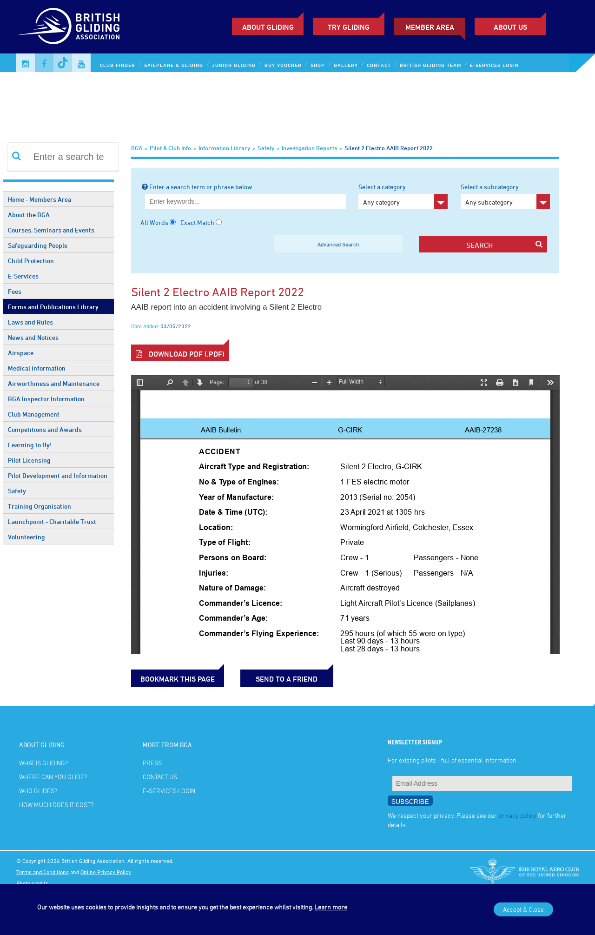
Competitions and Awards (45, 429)
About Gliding (268, 27)
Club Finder (117, 65)
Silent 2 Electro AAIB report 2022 (388, 148)
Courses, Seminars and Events (51, 230)
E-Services (23, 276)
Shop (318, 65)
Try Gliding (349, 27)
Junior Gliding (234, 65)
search (504, 244)
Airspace (20, 353)
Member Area (429, 27)
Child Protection (31, 261)
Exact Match (197, 222)
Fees (14, 291)
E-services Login (494, 65)
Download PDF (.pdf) (180, 354)
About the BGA (29, 215)
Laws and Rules (30, 322)
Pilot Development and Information (57, 475)
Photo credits (32, 883)
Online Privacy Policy (105, 872)
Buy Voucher (283, 65)
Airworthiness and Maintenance (53, 383)
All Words (154, 222)
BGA (136, 148)
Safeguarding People (37, 245)
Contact (379, 65)
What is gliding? (43, 763)
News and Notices (33, 337)
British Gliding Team (430, 65)
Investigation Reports (309, 148)
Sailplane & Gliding (173, 65)
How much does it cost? (56, 805)
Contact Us (160, 777)
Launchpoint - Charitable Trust (52, 521)
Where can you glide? (53, 777)
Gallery (346, 65)
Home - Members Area (39, 199)
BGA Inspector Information (46, 399)
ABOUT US (510, 27)
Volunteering (26, 537)
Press (152, 763)
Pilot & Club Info (170, 148)
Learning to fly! (30, 445)
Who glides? (38, 791)
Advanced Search (338, 244)
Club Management (34, 414)
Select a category (403, 196)
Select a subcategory (505, 196)
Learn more (331, 907)
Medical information (37, 368)
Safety (17, 491)
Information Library (224, 148)
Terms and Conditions (42, 872)
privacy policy (517, 815)
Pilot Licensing (29, 460)
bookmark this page (177, 679)
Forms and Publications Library (53, 307)
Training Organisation (39, 506)
